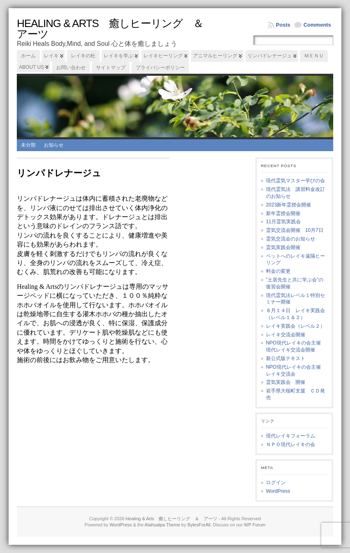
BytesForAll (198, 524)
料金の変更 (278, 271)
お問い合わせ (71, 67)
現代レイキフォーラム (290, 436)
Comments (317, 25)
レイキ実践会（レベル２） (295, 326)
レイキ (51, 56)
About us (31, 67)
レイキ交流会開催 (285, 335)
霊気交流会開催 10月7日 (294, 230)
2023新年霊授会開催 (288, 205)
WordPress (278, 491)
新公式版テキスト (285, 358)
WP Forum (254, 524)
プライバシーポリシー (160, 67)
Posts (283, 25)
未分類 (28, 145)
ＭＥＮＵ (314, 56)
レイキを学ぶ (118, 56)
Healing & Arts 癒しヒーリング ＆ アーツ (115, 28)
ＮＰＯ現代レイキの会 (290, 444)
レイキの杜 (83, 56)
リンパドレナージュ (270, 56)
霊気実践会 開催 (285, 382)
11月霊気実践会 (283, 221)
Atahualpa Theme (162, 524)
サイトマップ (110, 67)
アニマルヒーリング (215, 56)
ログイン (276, 482)
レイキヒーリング (163, 56)
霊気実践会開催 (283, 247)
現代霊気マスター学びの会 (295, 181)
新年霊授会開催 (283, 213)
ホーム (28, 56)
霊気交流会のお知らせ (290, 239)
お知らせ (54, 145)
